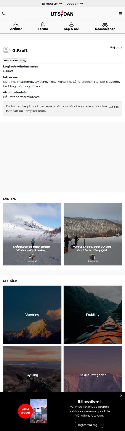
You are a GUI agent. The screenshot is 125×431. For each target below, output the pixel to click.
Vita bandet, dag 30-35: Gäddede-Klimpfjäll (92, 248)
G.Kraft (20, 50)
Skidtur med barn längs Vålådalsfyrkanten (31, 248)
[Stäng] (121, 395)
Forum (43, 26)
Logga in (74, 4)
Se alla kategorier (93, 375)
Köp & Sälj (71, 26)
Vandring (32, 315)
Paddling (93, 315)
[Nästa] (117, 234)
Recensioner (105, 27)
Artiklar (16, 26)
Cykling (32, 375)
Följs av (116, 47)
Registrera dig (87, 425)
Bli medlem (52, 4)
